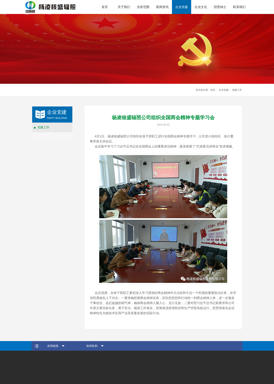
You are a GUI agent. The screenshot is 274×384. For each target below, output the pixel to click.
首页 (105, 7)
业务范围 (143, 7)
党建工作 (43, 127)
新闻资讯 (162, 7)
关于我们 (124, 7)
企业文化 (200, 7)
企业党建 (181, 7)
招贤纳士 (220, 7)
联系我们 (239, 7)
